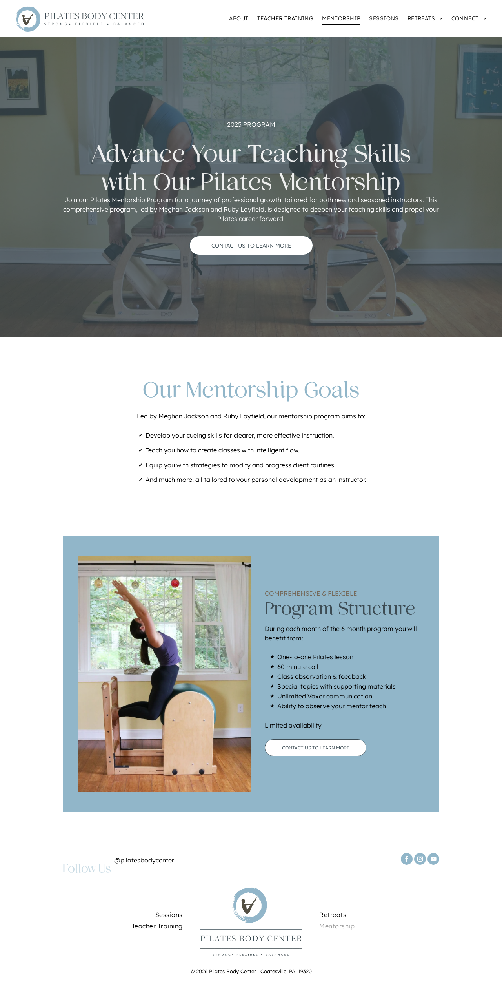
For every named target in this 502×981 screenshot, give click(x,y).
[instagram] (420, 860)
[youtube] (433, 860)
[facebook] (407, 860)
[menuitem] (234, 19)
